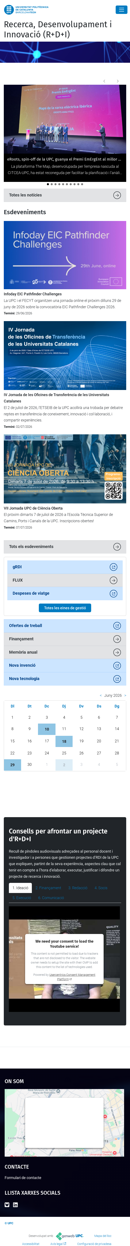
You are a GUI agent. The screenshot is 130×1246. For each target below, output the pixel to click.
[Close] (121, 9)
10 (47, 729)
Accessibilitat (30, 1244)
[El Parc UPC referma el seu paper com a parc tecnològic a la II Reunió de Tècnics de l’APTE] (78, 184)
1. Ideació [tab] (20, 888)
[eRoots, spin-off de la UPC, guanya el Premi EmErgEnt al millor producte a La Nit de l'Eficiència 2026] (48, 184)
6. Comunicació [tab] (51, 898)
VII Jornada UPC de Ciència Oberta (33, 508)
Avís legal (56, 1244)
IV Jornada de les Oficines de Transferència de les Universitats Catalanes (56, 398)
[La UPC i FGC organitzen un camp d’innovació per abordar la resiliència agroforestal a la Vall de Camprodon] (67, 184)
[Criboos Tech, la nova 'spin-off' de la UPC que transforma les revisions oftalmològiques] (82, 184)
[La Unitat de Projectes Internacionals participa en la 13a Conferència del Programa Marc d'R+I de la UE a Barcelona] (51, 184)
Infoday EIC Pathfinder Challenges (33, 294)
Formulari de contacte (23, 1177)
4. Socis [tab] (101, 888)
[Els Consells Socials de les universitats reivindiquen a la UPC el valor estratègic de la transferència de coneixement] (55, 184)
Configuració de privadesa (94, 1244)
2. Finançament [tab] (48, 888)
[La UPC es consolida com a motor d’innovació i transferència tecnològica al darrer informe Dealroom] (74, 184)
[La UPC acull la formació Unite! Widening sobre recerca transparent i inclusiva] (70, 184)
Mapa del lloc (102, 1236)
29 (12, 765)
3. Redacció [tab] (77, 888)
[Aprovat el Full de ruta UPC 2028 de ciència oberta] (59, 184)
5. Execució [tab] (21, 898)
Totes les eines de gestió (65, 608)
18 (64, 741)
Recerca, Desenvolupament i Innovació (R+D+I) (58, 29)
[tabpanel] (65, 959)
